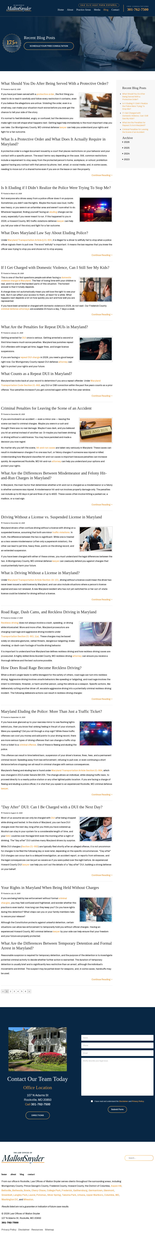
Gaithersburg (80, 1190)
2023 (125, 159)
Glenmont (109, 1190)
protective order (45, 94)
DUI (24, 337)
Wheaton (28, 1199)
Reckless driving (10, 623)
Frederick (67, 1190)
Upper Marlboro (94, 1195)
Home (61, 9)
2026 (125, 142)
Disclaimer (123, 1101)
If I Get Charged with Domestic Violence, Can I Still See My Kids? (135, 116)
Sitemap (49, 1229)
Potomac (41, 1195)
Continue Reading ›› (102, 175)
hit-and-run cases (45, 448)
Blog (105, 9)
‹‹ (3, 991)
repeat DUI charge (30, 357)
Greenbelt (7, 1195)
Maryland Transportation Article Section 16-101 (33, 580)
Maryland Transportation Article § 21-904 (30, 240)
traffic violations (61, 532)
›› (29, 991)
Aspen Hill (116, 1186)
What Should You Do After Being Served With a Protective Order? (133, 96)
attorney (63, 362)
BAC (8, 836)
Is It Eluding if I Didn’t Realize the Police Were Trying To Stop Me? (135, 106)
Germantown (95, 1190)
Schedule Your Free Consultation (49, 46)
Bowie (27, 1190)
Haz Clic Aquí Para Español (99, 5)
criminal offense (27, 745)
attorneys (24, 309)
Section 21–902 (30, 846)
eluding (53, 212)
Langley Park (20, 1195)
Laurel (32, 1195)
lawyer (63, 127)
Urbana (81, 1195)
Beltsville (6, 1190)
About (70, 9)
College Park (54, 1190)
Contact (115, 9)
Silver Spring (54, 1195)
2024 (126, 153)
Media (97, 9)
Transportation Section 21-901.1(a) (20, 636)
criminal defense (10, 309)
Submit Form (117, 1109)
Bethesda (17, 1190)
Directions (37, 1115)
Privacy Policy (138, 1101)
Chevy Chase (38, 1190)
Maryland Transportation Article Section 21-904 (76, 770)
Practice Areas (83, 9)
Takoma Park (69, 1195)
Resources (37, 1229)
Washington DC (10, 1199)
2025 (125, 148)
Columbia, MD (111, 1195)
